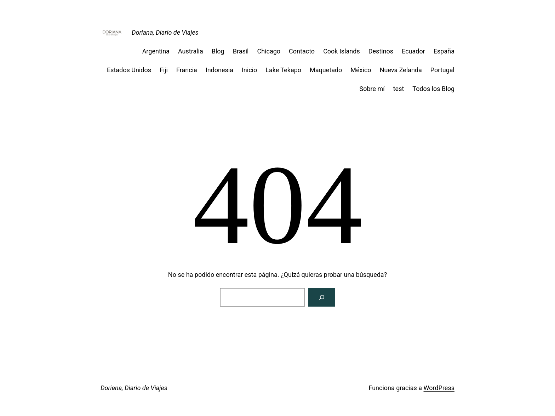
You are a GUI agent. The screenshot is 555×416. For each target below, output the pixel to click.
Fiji (164, 70)
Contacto (302, 51)
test (398, 88)
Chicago (269, 51)
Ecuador (413, 51)
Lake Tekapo (283, 70)
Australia (190, 51)
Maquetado (326, 70)
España (444, 51)
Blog (218, 51)
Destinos (380, 51)
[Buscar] (321, 297)
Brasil (241, 51)
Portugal (442, 70)
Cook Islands (341, 51)
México (360, 70)
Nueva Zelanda (401, 70)
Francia (186, 70)
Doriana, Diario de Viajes (165, 32)
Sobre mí (371, 88)
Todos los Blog (433, 88)
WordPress (439, 388)
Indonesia (219, 70)
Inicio (249, 70)
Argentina (156, 51)
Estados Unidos (129, 70)
